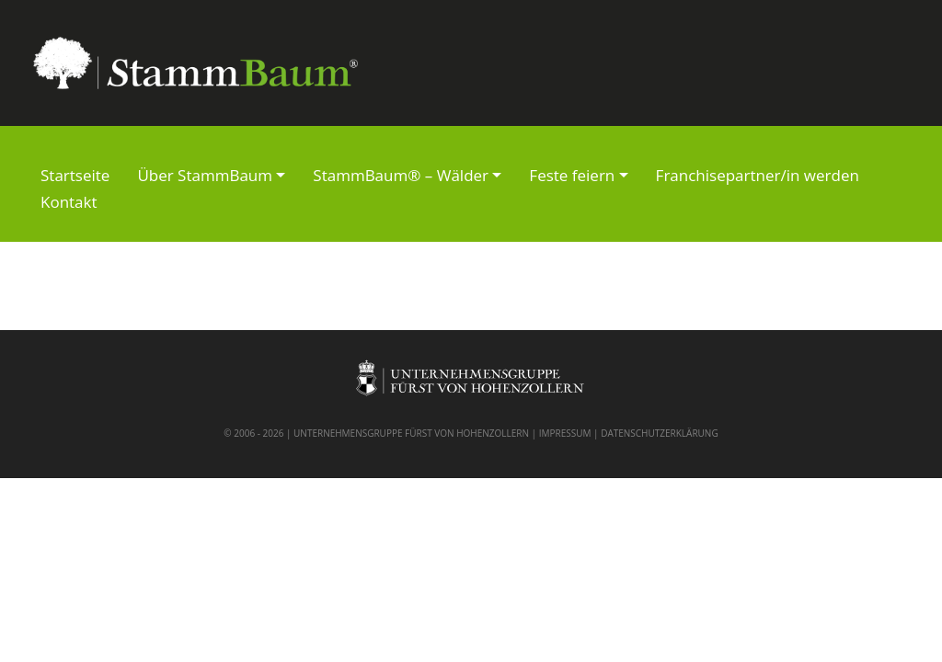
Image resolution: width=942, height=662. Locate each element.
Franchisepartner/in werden (757, 175)
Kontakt (69, 201)
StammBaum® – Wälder (400, 175)
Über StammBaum (204, 175)
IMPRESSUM (565, 433)
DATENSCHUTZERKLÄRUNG (659, 433)
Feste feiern (572, 175)
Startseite (74, 175)
